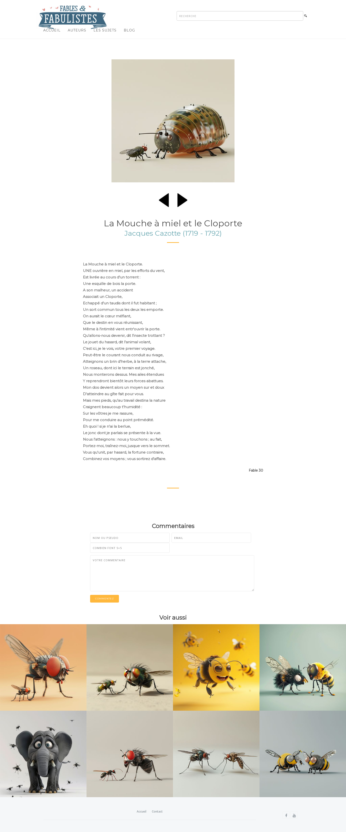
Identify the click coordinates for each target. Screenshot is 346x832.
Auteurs (77, 30)
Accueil (52, 30)
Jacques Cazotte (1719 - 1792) (173, 233)
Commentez (104, 598)
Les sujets (105, 30)
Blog (129, 30)
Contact (157, 811)
